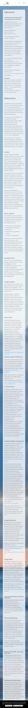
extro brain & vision (9, 73)
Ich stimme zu (9, 705)
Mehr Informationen (18, 705)
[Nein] (26, 704)
